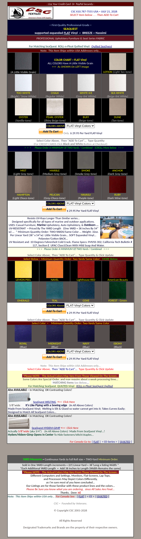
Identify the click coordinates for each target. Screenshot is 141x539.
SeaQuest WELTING (44, 402)
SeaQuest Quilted (102, 386)
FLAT (96, 441)
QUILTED (125, 441)
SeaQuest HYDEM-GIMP (46, 428)
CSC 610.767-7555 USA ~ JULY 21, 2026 (94, 11)
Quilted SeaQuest (101, 46)
